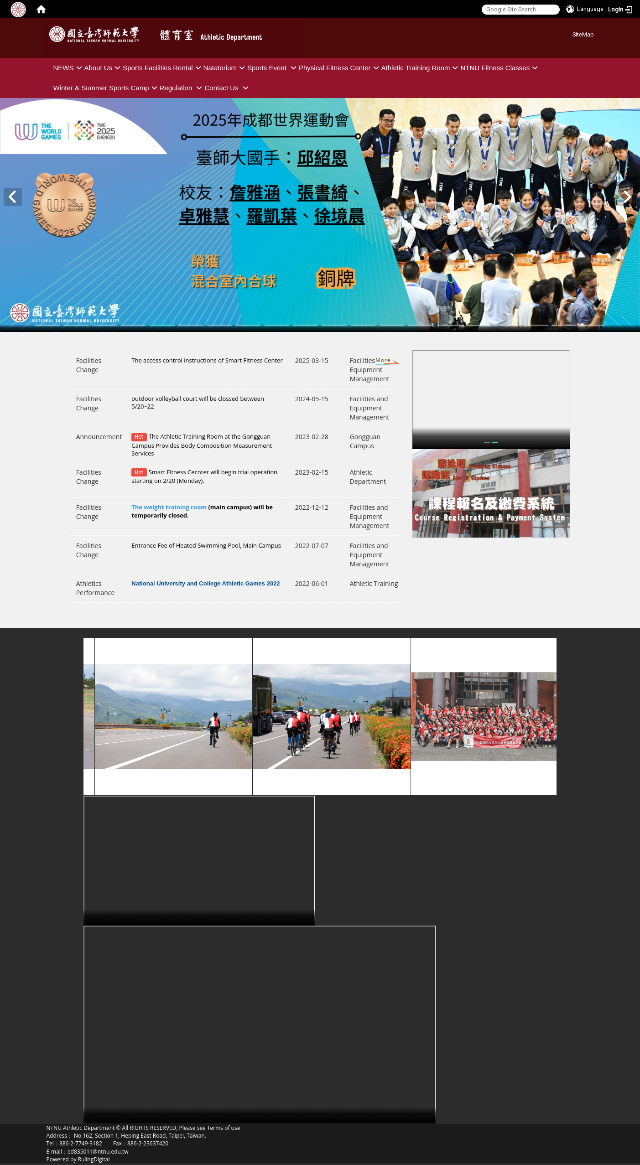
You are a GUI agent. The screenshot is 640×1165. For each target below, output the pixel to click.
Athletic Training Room (421, 68)
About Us (103, 68)
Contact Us (227, 88)
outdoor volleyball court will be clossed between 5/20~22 (197, 402)
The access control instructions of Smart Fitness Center (207, 360)
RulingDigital (94, 1159)
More (374, 362)
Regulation (182, 88)
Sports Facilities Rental (163, 68)
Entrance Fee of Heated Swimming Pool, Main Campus (206, 545)
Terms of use (223, 1128)
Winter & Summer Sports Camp (106, 88)
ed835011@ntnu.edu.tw (98, 1151)
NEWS (68, 68)
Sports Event (273, 68)
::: (569, 33)
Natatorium (225, 68)
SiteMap (583, 34)
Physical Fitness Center (340, 68)
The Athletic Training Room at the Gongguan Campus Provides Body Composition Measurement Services (201, 444)
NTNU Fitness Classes (500, 68)
